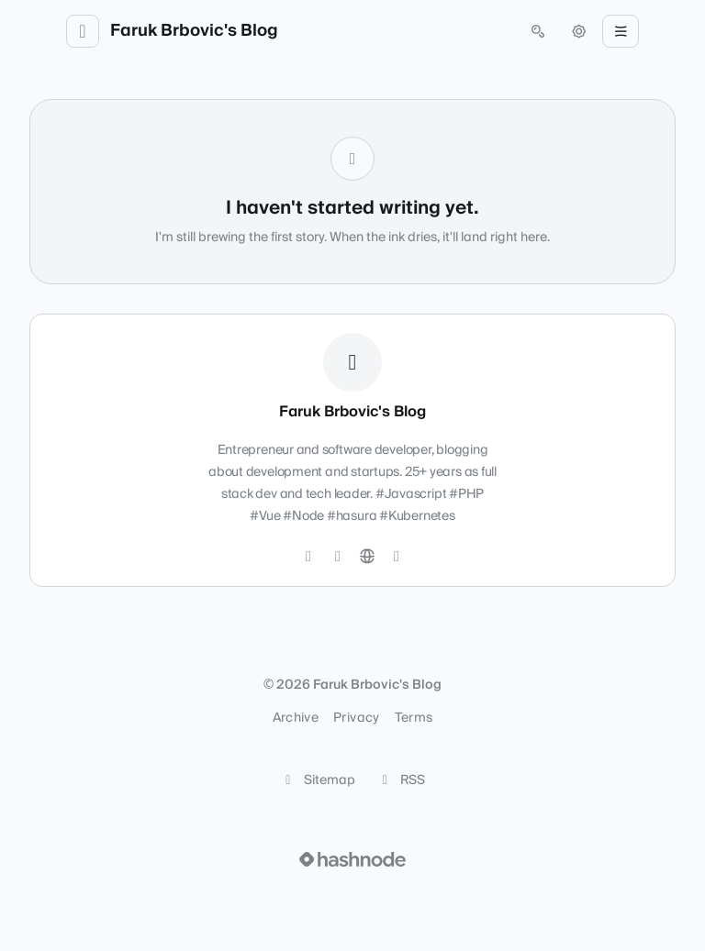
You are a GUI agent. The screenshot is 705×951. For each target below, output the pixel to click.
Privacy (356, 718)
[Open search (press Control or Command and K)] (537, 31)
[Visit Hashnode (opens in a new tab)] (352, 859)
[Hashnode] (396, 557)
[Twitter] (308, 557)
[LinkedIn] (338, 557)
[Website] (367, 557)
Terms (414, 718)
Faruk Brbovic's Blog (194, 31)
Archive (296, 718)
